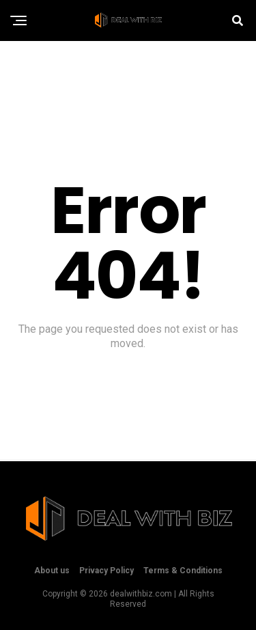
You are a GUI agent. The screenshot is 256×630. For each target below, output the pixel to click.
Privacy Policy (106, 570)
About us (52, 570)
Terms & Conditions (183, 570)
